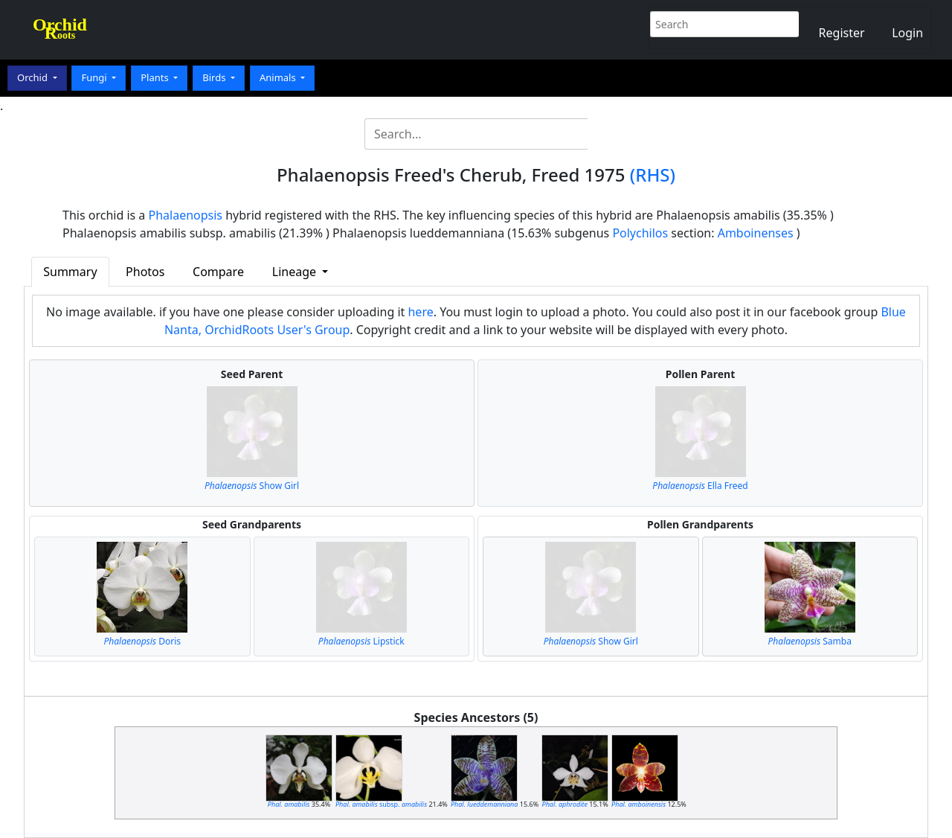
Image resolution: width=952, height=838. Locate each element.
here (420, 312)
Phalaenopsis (186, 215)
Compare (218, 271)
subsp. (381, 804)
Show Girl (252, 485)
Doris (142, 641)
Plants (156, 77)
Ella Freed (699, 485)
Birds (215, 77)
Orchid (33, 77)
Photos (145, 271)
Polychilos (640, 233)
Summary (70, 271)
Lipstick (361, 641)
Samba (810, 641)
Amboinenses (756, 233)
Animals (279, 77)
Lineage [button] (295, 271)
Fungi (95, 77)
